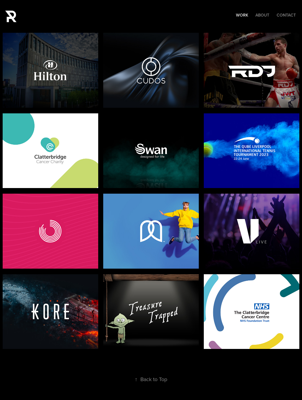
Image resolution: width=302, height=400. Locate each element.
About (262, 15)
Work (242, 15)
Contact (286, 15)
